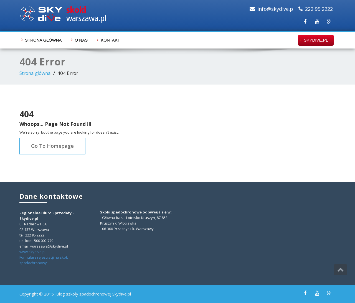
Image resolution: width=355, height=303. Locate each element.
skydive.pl (316, 40)
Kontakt (110, 40)
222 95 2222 (319, 9)
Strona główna (43, 40)
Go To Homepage (52, 145)
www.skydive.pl (32, 251)
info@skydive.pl (276, 9)
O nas (81, 40)
